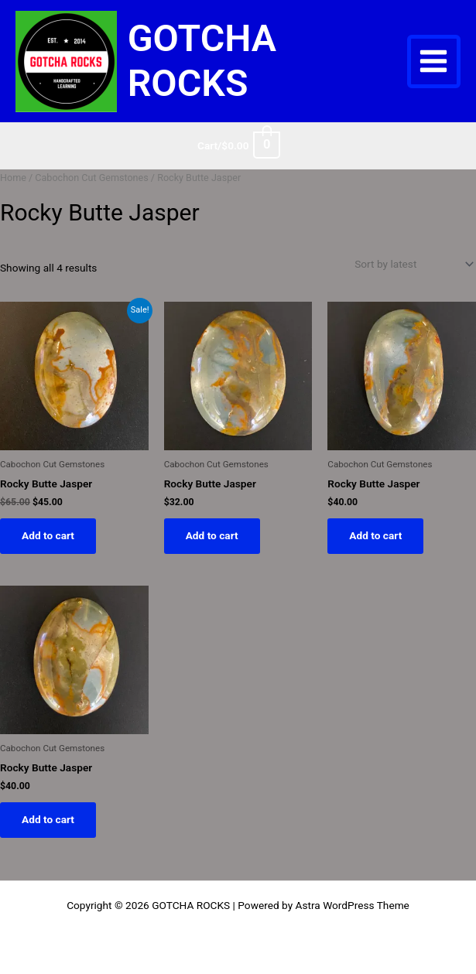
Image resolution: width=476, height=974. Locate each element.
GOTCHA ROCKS (202, 60)
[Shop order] (412, 263)
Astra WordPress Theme (352, 905)
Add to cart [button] (48, 535)
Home (13, 177)
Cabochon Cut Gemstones (91, 177)
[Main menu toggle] (434, 61)
